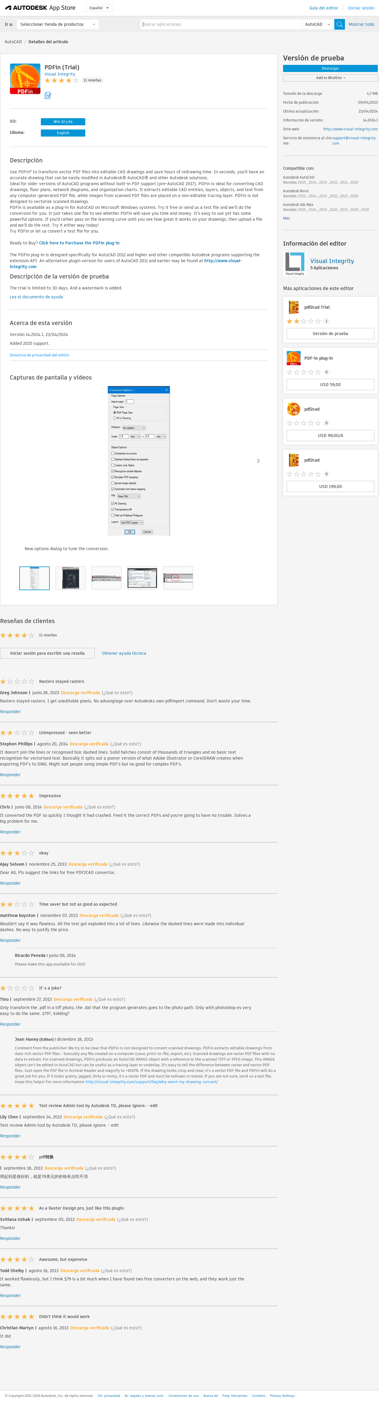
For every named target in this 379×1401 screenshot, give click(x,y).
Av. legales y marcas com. (144, 1395)
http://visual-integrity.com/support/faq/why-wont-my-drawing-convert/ (152, 1082)
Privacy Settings (282, 1395)
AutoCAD (13, 42)
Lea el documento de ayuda (36, 297)
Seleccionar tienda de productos (51, 24)
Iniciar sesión (361, 8)
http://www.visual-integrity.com (350, 129)
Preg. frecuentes (235, 1395)
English (63, 132)
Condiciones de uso (183, 1395)
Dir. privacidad (109, 1395)
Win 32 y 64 (63, 121)
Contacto (259, 1395)
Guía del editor (323, 8)
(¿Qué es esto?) (117, 693)
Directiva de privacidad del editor (39, 355)
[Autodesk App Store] (40, 8)
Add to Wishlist (331, 77)
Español (99, 7)
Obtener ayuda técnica (124, 653)
